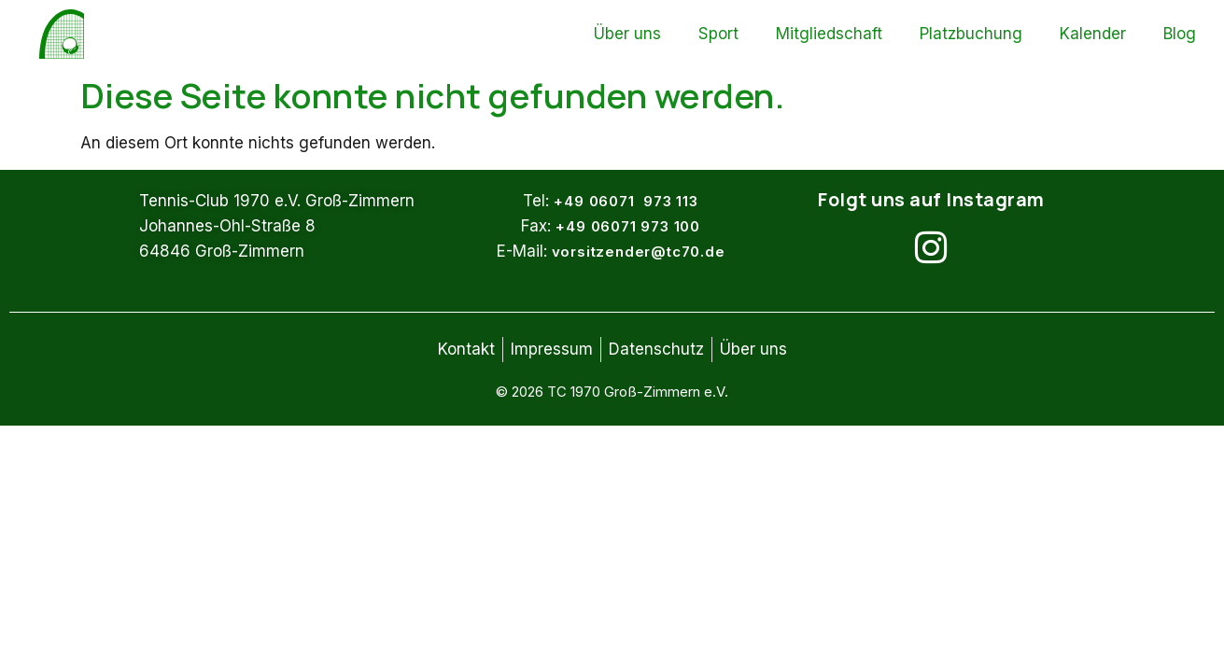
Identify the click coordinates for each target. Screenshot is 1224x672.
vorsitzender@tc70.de (638, 251)
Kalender (1093, 33)
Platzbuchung (971, 33)
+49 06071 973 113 (625, 201)
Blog (1179, 33)
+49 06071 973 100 (628, 226)
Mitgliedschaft (829, 33)
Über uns (627, 33)
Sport (718, 33)
